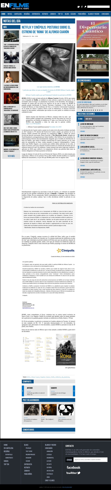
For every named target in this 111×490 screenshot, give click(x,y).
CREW (48, 477)
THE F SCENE (29, 451)
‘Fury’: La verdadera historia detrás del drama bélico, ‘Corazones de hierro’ (11, 44)
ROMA (28, 377)
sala (62, 377)
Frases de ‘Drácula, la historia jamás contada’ (11, 65)
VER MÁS (11, 156)
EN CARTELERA (8, 448)
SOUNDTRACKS (9, 458)
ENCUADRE (28, 458)
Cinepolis (42, 377)
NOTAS (10, 14)
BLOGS (67, 14)
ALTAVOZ (49, 461)
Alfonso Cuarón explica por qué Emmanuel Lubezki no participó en (48, 95)
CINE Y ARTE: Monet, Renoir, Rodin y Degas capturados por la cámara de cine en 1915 (11, 128)
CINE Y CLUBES (49, 480)
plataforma (67, 377)
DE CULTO (49, 464)
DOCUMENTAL (50, 458)
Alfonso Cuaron (35, 377)
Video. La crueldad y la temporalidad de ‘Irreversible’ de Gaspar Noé (11, 107)
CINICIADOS (105, 14)
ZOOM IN (53, 14)
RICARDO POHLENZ (30, 455)
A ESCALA (49, 455)
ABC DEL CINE (50, 471)
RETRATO (45, 14)
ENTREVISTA (36, 14)
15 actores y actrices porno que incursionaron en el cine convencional (11, 85)
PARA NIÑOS (82, 14)
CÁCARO (73, 14)
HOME (3, 14)
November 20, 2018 (55, 127)
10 (101, 110)
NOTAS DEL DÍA (11, 21)
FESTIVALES (50, 474)
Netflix (53, 377)
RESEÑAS (27, 14)
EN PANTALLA (8, 455)
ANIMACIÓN (50, 451)
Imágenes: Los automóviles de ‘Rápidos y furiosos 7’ (11, 148)
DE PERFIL (49, 468)
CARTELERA (18, 14)
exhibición (58, 377)
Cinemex (47, 377)
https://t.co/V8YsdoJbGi (33, 123)
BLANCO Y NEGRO (93, 14)
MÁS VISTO (89, 119)
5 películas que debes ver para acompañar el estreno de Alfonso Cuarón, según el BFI (48, 91)
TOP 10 (60, 14)
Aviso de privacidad (67, 487)
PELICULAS (28, 448)
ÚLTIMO (80, 119)
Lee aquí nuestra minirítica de (48, 87)
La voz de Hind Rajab (84, 102)
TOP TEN (6, 464)
